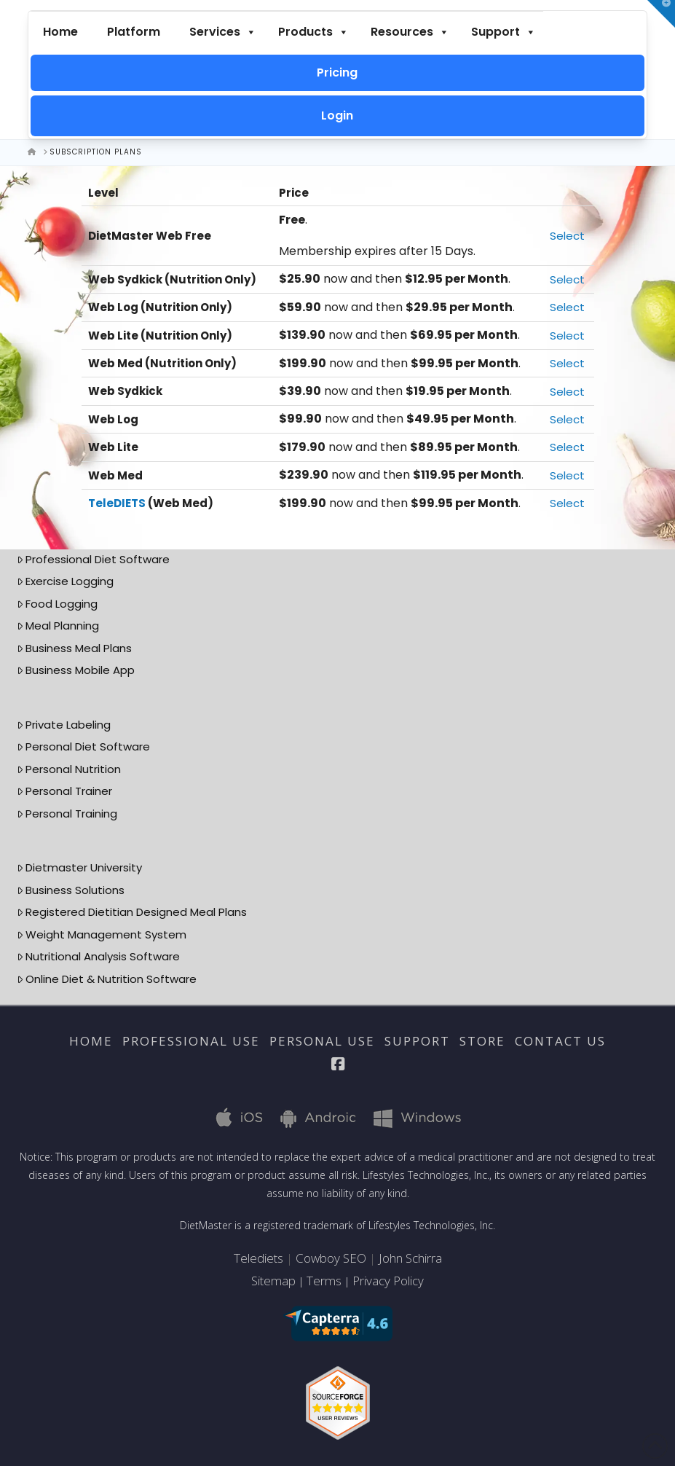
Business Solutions (71, 890)
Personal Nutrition (69, 769)
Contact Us (560, 1041)
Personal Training (67, 813)
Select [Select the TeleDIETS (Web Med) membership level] (567, 503)
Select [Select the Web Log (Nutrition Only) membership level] (567, 307)
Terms (324, 1280)
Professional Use (191, 1041)
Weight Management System (102, 934)
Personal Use (322, 1041)
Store (482, 1041)
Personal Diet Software (84, 746)
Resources (410, 32)
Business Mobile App (76, 670)
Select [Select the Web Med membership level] (567, 475)
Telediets (258, 1258)
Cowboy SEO (331, 1258)
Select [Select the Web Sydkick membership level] (567, 391)
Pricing (337, 72)
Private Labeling (64, 724)
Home (60, 31)
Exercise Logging (65, 581)
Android (311, 1117)
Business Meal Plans (75, 648)
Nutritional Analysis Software (99, 956)
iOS (231, 1117)
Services (222, 32)
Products (313, 32)
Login (337, 115)
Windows (408, 1117)
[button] (661, 14)
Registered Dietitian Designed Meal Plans (132, 912)
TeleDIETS (117, 503)
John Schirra (410, 1258)
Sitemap (273, 1280)
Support (503, 32)
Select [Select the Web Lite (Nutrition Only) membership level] (567, 335)
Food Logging (57, 603)
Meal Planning (58, 625)
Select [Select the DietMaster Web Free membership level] (567, 235)
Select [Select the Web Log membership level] (567, 419)
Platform (133, 31)
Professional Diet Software (93, 559)
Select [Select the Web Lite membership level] (567, 447)
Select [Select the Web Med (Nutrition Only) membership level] (567, 363)
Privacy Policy (388, 1280)
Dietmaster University (80, 867)
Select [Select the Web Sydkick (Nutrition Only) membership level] (567, 279)
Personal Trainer (65, 791)
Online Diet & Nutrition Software (107, 979)
